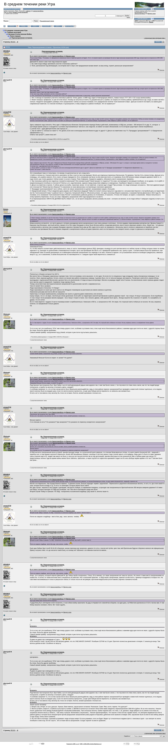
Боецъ (5, 209)
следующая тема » (160, 38)
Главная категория (14, 32)
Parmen (151, 22)
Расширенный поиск (47, 21)
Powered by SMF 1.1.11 (72, 744)
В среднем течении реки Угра (16, 30)
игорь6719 (7, 112)
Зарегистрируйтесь (140, 13)
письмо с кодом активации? (20, 12)
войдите (28, 11)
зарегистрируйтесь (38, 11)
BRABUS (6, 51)
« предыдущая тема (149, 38)
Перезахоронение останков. (21, 38)
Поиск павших (15, 36)
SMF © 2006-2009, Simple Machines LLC (91, 744)
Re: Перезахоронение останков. (53, 80)
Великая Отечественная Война (20, 34)
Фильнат (6, 314)
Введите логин (152, 13)
